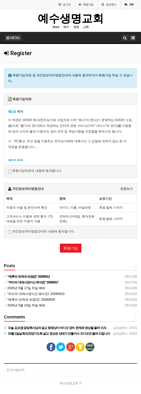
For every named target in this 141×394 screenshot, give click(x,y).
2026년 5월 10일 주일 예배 (24, 305)
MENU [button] (13, 38)
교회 (86, 27)
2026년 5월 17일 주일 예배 (24, 288)
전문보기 (126, 189)
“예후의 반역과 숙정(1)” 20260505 (29, 299)
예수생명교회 (71, 18)
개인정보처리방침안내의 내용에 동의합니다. (41, 232)
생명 (76, 27)
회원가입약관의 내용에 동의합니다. (35, 171)
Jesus (55, 27)
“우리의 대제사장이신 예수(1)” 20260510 (34, 294)
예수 (66, 27)
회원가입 (70, 248)
